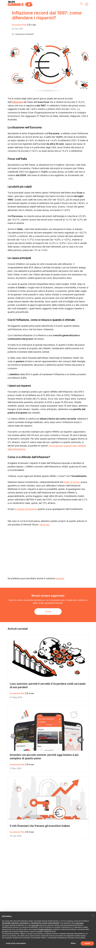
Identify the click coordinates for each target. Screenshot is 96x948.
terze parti (35, 925)
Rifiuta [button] (73, 943)
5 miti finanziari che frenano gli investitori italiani (40, 825)
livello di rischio (72, 482)
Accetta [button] (87, 943)
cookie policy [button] (79, 923)
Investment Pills (24, 25)
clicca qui (44, 524)
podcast (60, 578)
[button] (93, 916)
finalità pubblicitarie (45, 929)
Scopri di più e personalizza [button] (16, 943)
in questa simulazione (26, 509)
